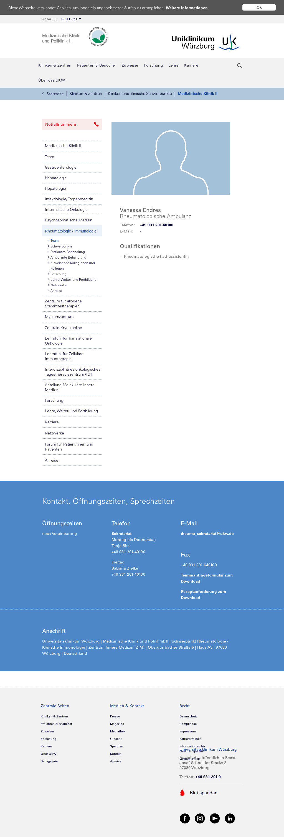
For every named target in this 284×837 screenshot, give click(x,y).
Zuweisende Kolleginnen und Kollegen (71, 265)
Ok (259, 7)
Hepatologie (55, 188)
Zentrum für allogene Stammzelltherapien (63, 303)
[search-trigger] (239, 65)
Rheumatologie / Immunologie (71, 231)
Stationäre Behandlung (66, 251)
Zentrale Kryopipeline (63, 327)
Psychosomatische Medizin (68, 220)
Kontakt (115, 754)
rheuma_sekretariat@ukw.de (207, 533)
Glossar (115, 739)
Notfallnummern (72, 124)
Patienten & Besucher (56, 724)
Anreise (55, 290)
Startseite (53, 93)
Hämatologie (56, 177)
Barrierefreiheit (190, 739)
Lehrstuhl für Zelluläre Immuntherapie (64, 356)
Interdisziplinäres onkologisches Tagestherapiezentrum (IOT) (72, 372)
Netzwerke (57, 285)
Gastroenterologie (61, 167)
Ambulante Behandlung (67, 257)
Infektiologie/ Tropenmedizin (69, 198)
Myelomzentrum (59, 316)
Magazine (117, 724)
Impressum (187, 731)
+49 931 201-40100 (156, 224)
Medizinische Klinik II (197, 93)
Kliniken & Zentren (86, 93)
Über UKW (48, 754)
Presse (115, 716)
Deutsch (59, 19)
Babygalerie (49, 761)
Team (49, 156)
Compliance (188, 724)
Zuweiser (47, 731)
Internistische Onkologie (66, 209)
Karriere (52, 421)
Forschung (57, 274)
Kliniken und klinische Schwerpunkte (140, 93)
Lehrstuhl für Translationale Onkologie (68, 341)
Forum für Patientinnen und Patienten (69, 447)
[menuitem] (61, 19)
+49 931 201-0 (208, 776)
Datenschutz (188, 716)
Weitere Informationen (192, 7)
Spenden (116, 746)
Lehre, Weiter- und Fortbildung (72, 279)
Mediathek (117, 731)
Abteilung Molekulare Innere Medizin (70, 387)
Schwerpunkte (60, 246)
